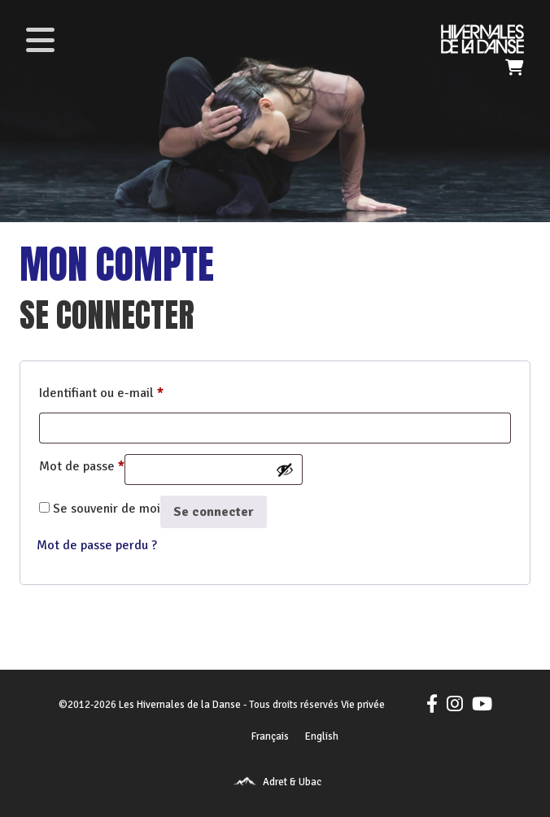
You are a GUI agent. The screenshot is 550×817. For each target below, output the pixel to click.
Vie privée (363, 704)
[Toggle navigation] (40, 40)
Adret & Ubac (292, 782)
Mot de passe (81, 463)
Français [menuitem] (270, 737)
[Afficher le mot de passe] (285, 469)
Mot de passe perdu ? (97, 545)
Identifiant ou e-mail (101, 390)
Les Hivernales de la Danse (180, 704)
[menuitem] (270, 737)
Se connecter (213, 512)
